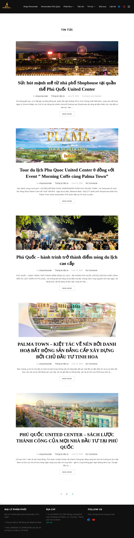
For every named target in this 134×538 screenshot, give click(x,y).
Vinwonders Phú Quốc (50, 7)
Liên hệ (113, 7)
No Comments (91, 188)
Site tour (102, 7)
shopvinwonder (41, 100)
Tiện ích (80, 7)
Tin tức (91, 7)
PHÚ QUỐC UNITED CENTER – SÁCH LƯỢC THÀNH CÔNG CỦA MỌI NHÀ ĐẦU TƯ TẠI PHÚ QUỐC (67, 445)
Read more (68, 118)
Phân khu (68, 7)
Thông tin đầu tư (58, 100)
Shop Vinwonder (30, 7)
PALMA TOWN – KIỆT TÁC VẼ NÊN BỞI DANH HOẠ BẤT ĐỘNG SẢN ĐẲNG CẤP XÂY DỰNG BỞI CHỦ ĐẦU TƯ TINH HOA (67, 355)
